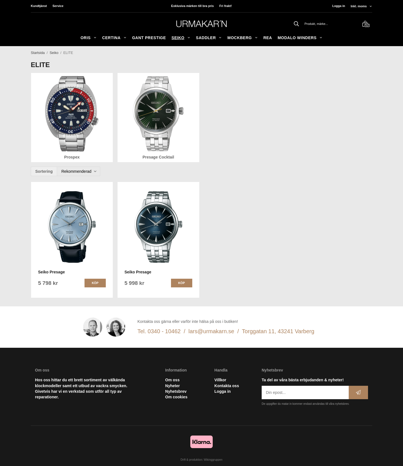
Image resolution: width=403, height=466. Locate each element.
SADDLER (209, 38)
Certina (114, 38)
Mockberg (242, 38)
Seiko (181, 38)
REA (267, 38)
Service (57, 6)
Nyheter (172, 386)
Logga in (338, 6)
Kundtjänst (39, 6)
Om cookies (176, 397)
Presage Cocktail (158, 157)
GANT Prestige (149, 38)
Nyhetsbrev (175, 391)
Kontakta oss (226, 386)
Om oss (172, 380)
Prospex (71, 157)
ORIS (89, 38)
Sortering (44, 171)
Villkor (220, 380)
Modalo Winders (300, 38)
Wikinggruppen (213, 459)
